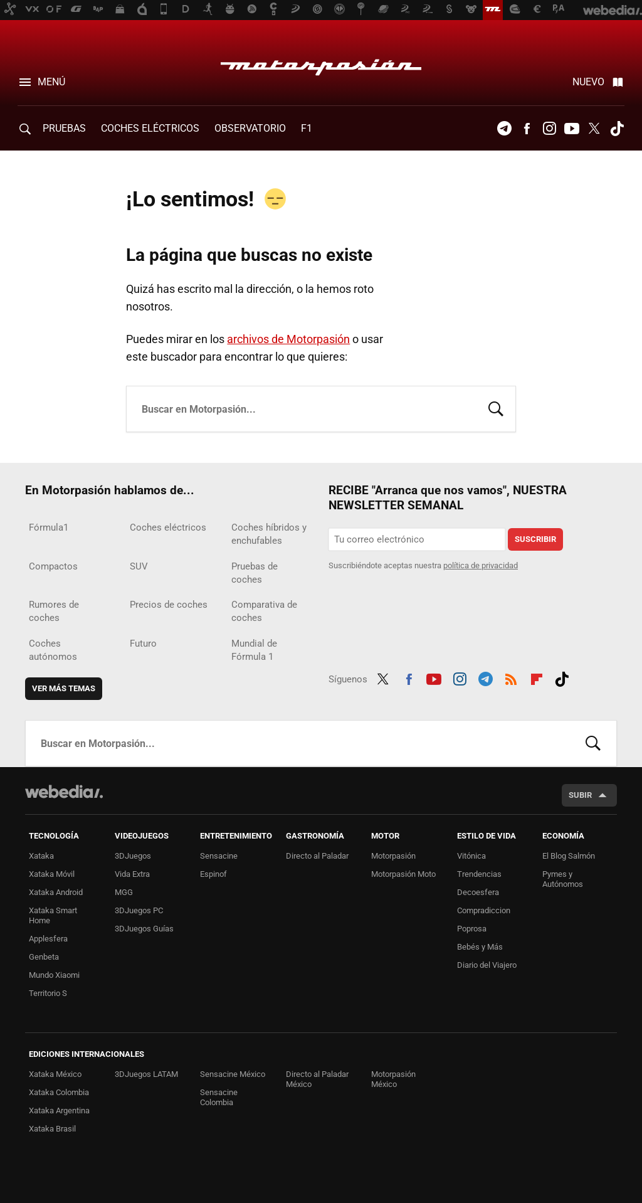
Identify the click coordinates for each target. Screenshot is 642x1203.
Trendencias (479, 874)
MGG (124, 892)
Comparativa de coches (264, 611)
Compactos (53, 566)
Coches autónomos (53, 650)
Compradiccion (483, 910)
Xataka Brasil (52, 1128)
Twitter (594, 128)
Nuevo (588, 82)
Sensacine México (232, 1074)
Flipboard (537, 677)
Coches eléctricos (168, 527)
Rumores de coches (54, 611)
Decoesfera (478, 892)
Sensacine (219, 856)
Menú (51, 82)
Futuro (143, 643)
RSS (511, 677)
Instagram (549, 128)
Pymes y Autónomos (562, 879)
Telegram (504, 128)
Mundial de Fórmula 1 (254, 650)
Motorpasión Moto (403, 874)
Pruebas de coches (254, 573)
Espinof (213, 874)
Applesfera (48, 938)
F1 (306, 128)
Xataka (41, 856)
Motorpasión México (393, 1079)
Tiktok (616, 128)
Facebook (526, 128)
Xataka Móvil (52, 874)
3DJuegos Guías (144, 928)
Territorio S (48, 993)
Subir (580, 795)
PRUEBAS (64, 128)
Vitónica (471, 856)
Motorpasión (321, 64)
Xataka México (55, 1074)
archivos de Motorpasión (288, 339)
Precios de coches (169, 604)
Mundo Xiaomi (54, 975)
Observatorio (250, 128)
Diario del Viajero (487, 965)
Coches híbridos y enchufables (269, 534)
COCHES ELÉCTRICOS (150, 128)
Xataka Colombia (59, 1092)
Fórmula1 (48, 527)
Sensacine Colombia (219, 1097)
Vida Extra (132, 874)
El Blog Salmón (568, 856)
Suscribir (535, 539)
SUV (139, 566)
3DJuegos (133, 856)
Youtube (571, 128)
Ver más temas (63, 688)
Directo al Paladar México (317, 1079)
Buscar (496, 408)
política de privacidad (480, 565)
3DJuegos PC (139, 910)
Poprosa (472, 928)
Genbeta (44, 957)
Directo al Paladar (317, 856)
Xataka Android (56, 892)
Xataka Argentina (59, 1110)
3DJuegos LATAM (146, 1074)
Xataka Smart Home (53, 915)
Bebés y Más (480, 946)
